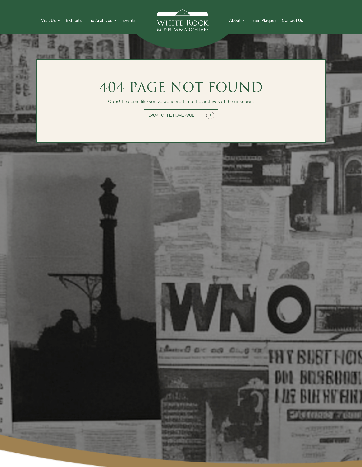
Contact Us (292, 20)
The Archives (99, 20)
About (235, 20)
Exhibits (74, 20)
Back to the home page (171, 115)
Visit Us (48, 20)
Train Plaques (264, 20)
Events (129, 20)
